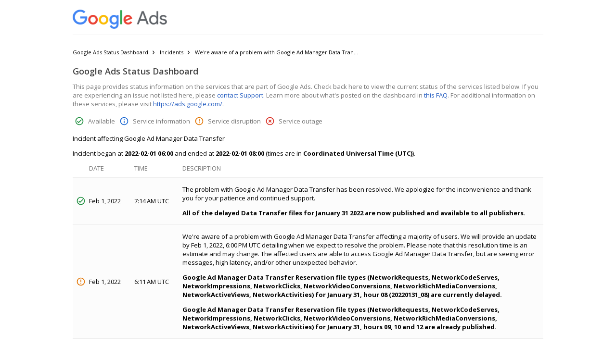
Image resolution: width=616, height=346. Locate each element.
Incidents (171, 52)
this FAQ (436, 95)
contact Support (240, 95)
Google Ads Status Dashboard (110, 52)
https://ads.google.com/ (187, 103)
